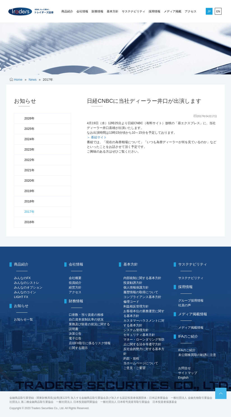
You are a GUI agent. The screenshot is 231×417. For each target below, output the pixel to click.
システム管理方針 (136, 330)
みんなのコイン (25, 292)
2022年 (29, 160)
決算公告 (75, 333)
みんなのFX (22, 278)
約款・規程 (131, 358)
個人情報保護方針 (136, 287)
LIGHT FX (21, 297)
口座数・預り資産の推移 (86, 314)
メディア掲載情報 (190, 327)
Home (18, 79)
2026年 (29, 118)
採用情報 (154, 11)
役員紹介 (75, 282)
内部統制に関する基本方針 (142, 278)
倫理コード (131, 301)
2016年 (29, 222)
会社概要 (75, 278)
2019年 (29, 191)
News (33, 79)
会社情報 (82, 11)
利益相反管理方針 (136, 306)
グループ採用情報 (190, 300)
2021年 (29, 170)
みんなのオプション (28, 287)
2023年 (29, 149)
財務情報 (97, 11)
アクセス (190, 11)
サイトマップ (187, 373)
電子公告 (75, 338)
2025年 (29, 129)
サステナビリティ (133, 11)
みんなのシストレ (26, 282)
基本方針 (112, 11)
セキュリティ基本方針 (139, 335)
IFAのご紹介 (187, 350)
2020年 (29, 180)
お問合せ (184, 368)
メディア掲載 (172, 11)
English (183, 377)
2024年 (29, 139)
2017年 (29, 211)
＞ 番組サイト (97, 137)
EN (218, 11)
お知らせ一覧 (23, 319)
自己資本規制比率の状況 (86, 319)
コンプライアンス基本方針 (142, 297)
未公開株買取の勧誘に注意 (197, 355)
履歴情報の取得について (140, 292)
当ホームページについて (140, 363)
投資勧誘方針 (132, 282)
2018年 (29, 201)
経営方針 (75, 287)
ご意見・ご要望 (134, 368)
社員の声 (184, 305)
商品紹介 (67, 11)
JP (209, 11)
